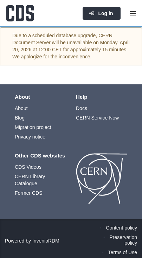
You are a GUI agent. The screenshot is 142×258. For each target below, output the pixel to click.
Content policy (121, 228)
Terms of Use (122, 252)
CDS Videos (28, 167)
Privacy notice (30, 137)
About (21, 108)
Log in (101, 13)
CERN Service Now (97, 118)
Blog (20, 118)
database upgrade (76, 35)
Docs (81, 108)
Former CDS (29, 193)
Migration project (33, 127)
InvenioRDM (45, 241)
